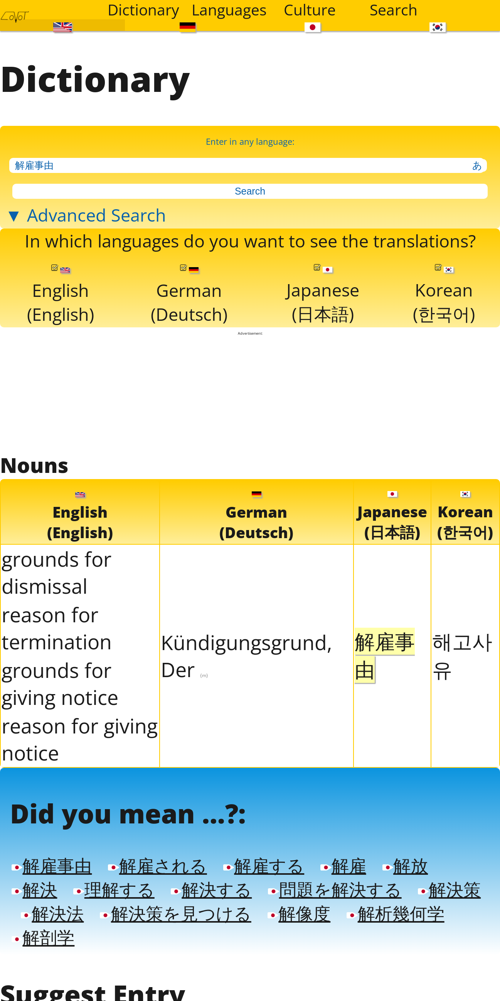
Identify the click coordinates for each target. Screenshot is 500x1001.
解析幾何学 (395, 908)
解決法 (52, 908)
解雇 (343, 861)
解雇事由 (52, 861)
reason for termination (57, 625)
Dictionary (143, 9)
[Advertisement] (250, 390)
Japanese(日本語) (322, 291)
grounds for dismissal (56, 569)
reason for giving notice (80, 736)
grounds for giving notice (60, 680)
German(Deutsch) (189, 292)
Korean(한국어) (444, 291)
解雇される (157, 861)
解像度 (299, 908)
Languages (229, 9)
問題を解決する (334, 885)
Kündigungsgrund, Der (246, 652)
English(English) (60, 292)
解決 (34, 885)
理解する (113, 885)
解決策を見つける (175, 908)
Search (394, 9)
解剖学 (43, 932)
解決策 (449, 885)
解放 (405, 861)
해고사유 (462, 651)
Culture (310, 9)
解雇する (263, 861)
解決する (211, 885)
